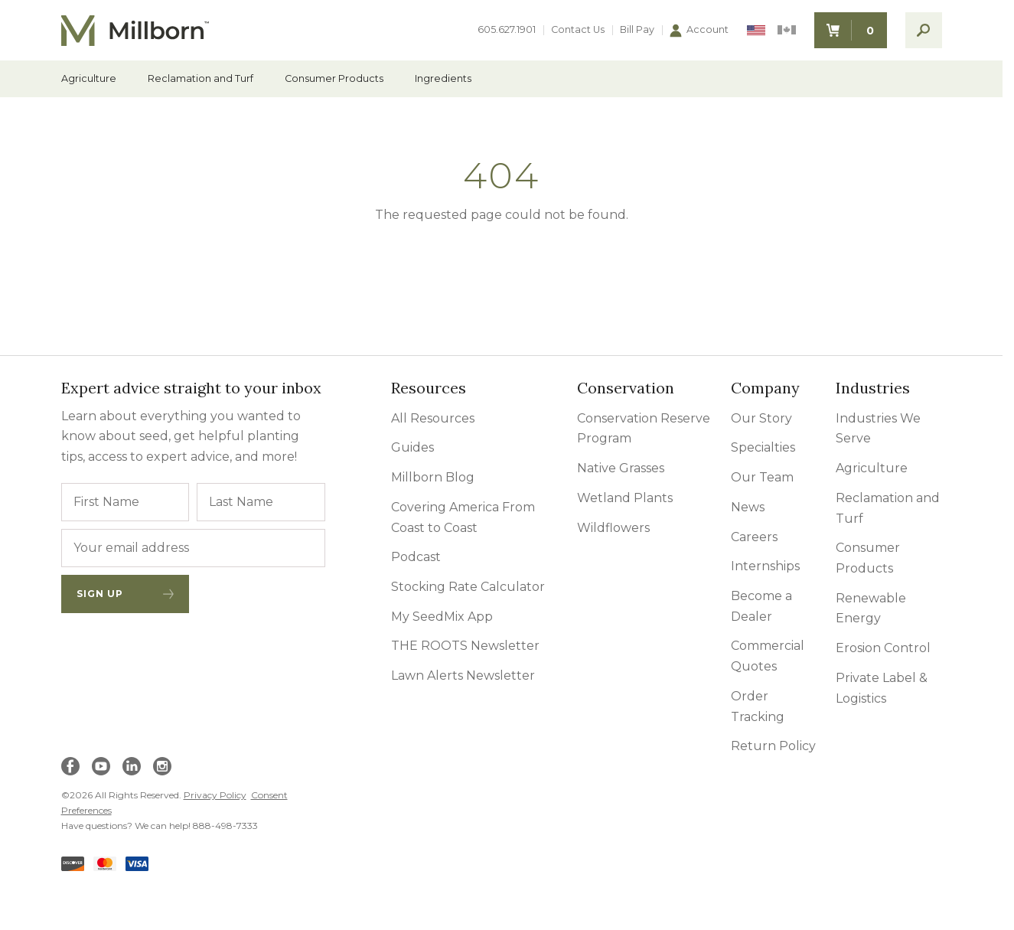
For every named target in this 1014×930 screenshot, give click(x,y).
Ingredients (443, 79)
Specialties (763, 447)
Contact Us (578, 30)
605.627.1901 (507, 30)
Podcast (416, 557)
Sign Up (125, 593)
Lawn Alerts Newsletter (463, 675)
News (748, 507)
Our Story (761, 418)
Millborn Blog (432, 477)
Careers (754, 537)
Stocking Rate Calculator (468, 586)
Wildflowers (613, 527)
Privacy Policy (215, 795)
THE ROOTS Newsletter (465, 645)
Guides (412, 447)
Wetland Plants (625, 498)
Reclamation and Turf (200, 79)
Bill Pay (637, 30)
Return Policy (773, 746)
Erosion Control (883, 648)
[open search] (923, 30)
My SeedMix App (442, 616)
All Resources (432, 418)
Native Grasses (620, 468)
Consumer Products (334, 79)
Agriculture (88, 79)
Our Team (762, 477)
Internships (765, 566)
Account (699, 31)
